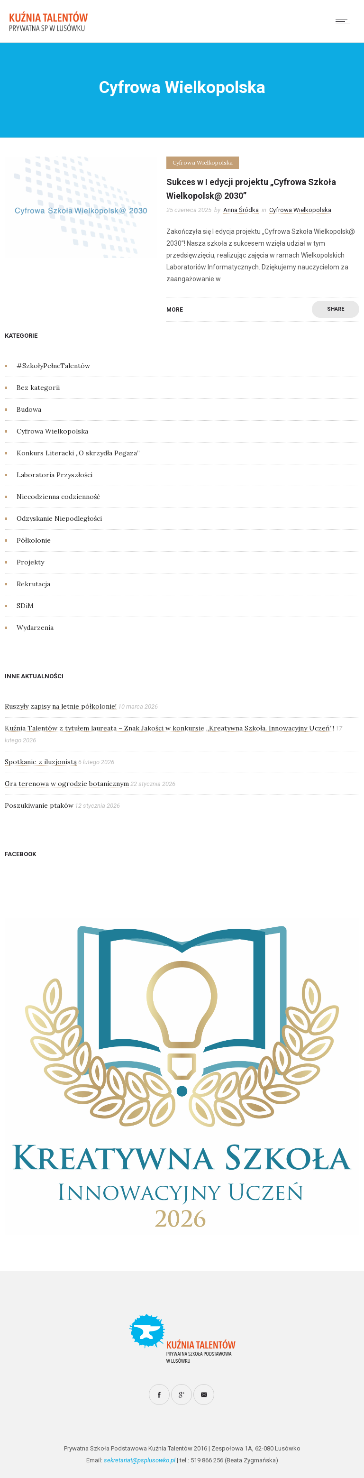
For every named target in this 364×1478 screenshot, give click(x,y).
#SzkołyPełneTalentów (53, 365)
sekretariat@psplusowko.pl (139, 1460)
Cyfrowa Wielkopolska (52, 431)
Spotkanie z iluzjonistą (41, 761)
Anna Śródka (241, 209)
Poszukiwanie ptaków (39, 805)
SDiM (25, 605)
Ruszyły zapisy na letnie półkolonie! (61, 706)
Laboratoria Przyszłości (54, 475)
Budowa (29, 409)
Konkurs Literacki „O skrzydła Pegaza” (78, 453)
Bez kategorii (38, 387)
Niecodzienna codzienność (58, 496)
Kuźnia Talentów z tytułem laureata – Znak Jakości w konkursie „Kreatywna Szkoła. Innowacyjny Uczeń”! (169, 728)
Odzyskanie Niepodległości (59, 518)
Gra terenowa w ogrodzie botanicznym (67, 783)
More (174, 309)
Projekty (30, 562)
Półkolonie (34, 540)
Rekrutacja (33, 584)
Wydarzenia (35, 627)
